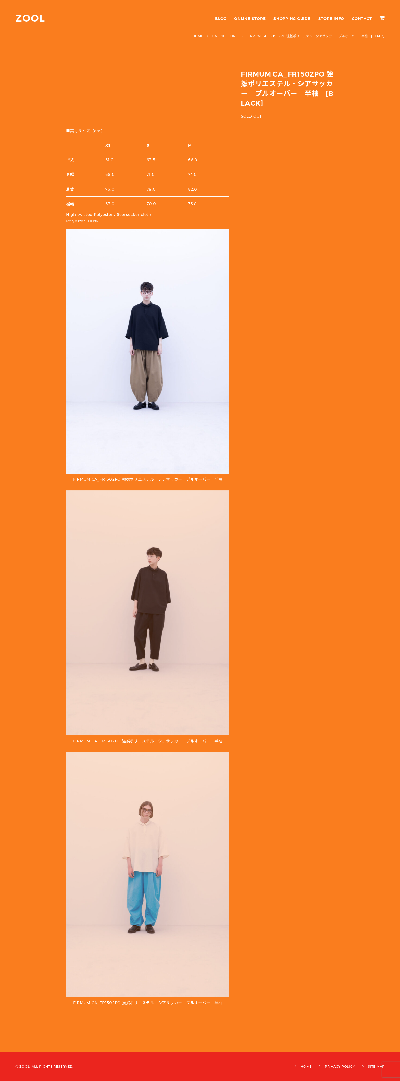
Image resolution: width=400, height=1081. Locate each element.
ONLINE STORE (250, 18)
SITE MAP (376, 1066)
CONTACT (362, 18)
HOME (306, 1066)
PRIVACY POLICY (340, 1066)
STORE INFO (331, 18)
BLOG (221, 18)
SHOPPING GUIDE (292, 18)
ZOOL (30, 18)
